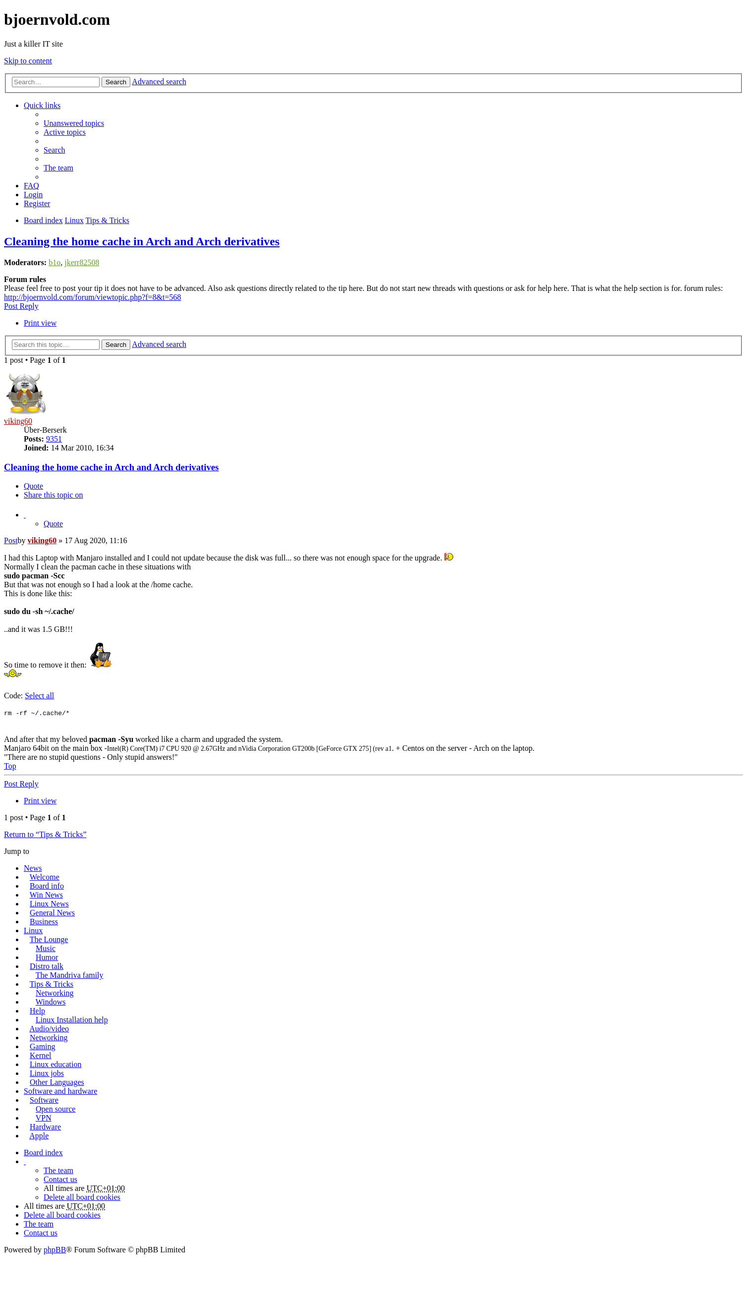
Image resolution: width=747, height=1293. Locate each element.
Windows (51, 1002)
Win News (46, 895)
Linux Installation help (72, 1019)
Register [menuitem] (37, 203)
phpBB (55, 1249)
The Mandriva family (70, 975)
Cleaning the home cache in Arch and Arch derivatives (141, 241)
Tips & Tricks (51, 984)
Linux (33, 930)
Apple (39, 1135)
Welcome (44, 877)
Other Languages (57, 1082)
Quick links (42, 105)
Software (44, 1100)
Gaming (42, 1046)
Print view (40, 323)
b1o (54, 262)
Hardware (45, 1127)
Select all (39, 695)
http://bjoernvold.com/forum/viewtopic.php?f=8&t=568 (92, 297)
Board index (43, 1152)
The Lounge (49, 939)
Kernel (41, 1055)
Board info (47, 886)
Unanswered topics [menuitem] (74, 123)
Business (44, 921)
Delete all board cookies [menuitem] (82, 1197)
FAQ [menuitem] (31, 185)
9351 (54, 439)
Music (45, 948)
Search (116, 82)
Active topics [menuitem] (65, 132)
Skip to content (28, 60)
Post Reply (21, 306)
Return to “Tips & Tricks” (45, 834)
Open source (55, 1109)
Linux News (49, 903)
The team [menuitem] (58, 168)
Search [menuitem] (54, 150)
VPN (44, 1118)
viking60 (18, 421)
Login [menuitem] (33, 194)
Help (37, 1011)
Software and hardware (60, 1091)
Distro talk (46, 966)
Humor (47, 957)
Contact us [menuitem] (60, 1179)
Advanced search (159, 81)
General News (52, 912)
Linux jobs (47, 1073)
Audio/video (49, 1028)
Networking (54, 993)
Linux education (55, 1064)
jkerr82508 (81, 262)
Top (10, 766)
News (33, 868)
